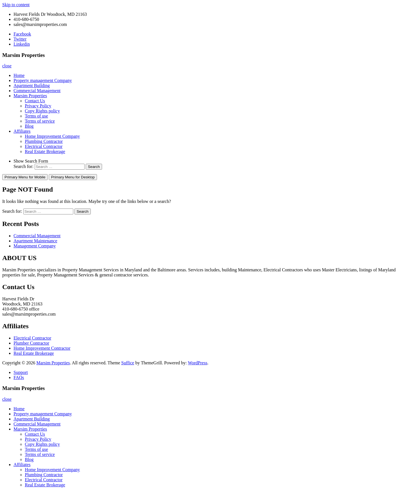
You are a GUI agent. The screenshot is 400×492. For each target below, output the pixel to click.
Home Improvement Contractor (42, 348)
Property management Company (43, 80)
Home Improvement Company (52, 136)
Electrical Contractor (44, 146)
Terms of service (40, 121)
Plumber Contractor (31, 343)
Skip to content (16, 4)
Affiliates (22, 131)
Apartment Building (32, 85)
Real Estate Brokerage (45, 151)
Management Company (35, 245)
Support (21, 372)
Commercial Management (37, 90)
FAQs (19, 377)
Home (19, 75)
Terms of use (36, 116)
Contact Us (35, 100)
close (7, 65)
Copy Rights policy (42, 110)
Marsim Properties (30, 95)
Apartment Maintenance (35, 240)
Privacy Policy (38, 105)
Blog (29, 126)
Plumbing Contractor (44, 141)
